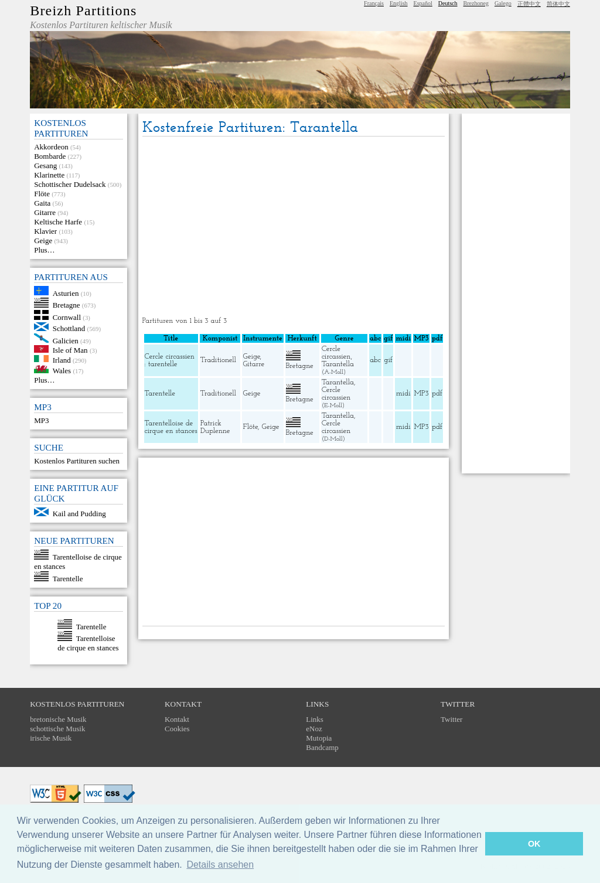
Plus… (44, 250)
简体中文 (558, 4)
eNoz (314, 728)
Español (423, 3)
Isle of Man (70, 350)
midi (403, 393)
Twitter (451, 719)
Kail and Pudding (79, 513)
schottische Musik (57, 728)
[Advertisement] (293, 227)
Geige (43, 240)
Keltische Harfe (58, 221)
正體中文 (529, 4)
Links (314, 719)
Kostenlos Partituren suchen (77, 460)
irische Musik (50, 738)
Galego (503, 3)
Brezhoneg (476, 3)
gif (388, 360)
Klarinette (49, 175)
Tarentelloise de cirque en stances (87, 643)
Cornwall (67, 317)
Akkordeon (51, 146)
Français (374, 3)
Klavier (45, 231)
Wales (62, 370)
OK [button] (534, 843)
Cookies (177, 728)
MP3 (41, 420)
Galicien (66, 340)
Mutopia (319, 738)
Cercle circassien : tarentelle (170, 360)
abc (375, 360)
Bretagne (66, 305)
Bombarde (50, 156)
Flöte (42, 193)
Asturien (66, 292)
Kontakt (177, 719)
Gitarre (45, 212)
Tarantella (338, 364)
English (399, 3)
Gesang (45, 165)
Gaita (42, 203)
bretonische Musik (58, 719)
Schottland (69, 328)
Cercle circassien (336, 352)
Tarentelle (68, 578)
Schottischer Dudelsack (69, 184)
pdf (437, 393)
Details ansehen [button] (220, 865)
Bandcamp (322, 747)
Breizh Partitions (83, 10)
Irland (62, 359)
